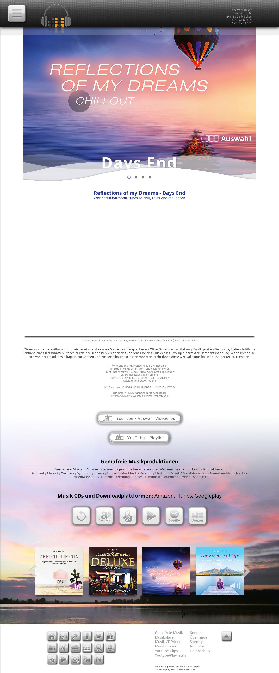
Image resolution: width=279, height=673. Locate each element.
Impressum (199, 646)
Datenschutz (200, 650)
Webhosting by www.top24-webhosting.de (177, 666)
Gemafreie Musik (169, 632)
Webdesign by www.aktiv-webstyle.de (175, 669)
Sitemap (196, 641)
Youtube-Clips (166, 650)
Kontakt (196, 632)
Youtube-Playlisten (170, 655)
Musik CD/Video (168, 641)
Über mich (198, 637)
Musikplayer (165, 637)
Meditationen (166, 646)
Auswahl (236, 138)
